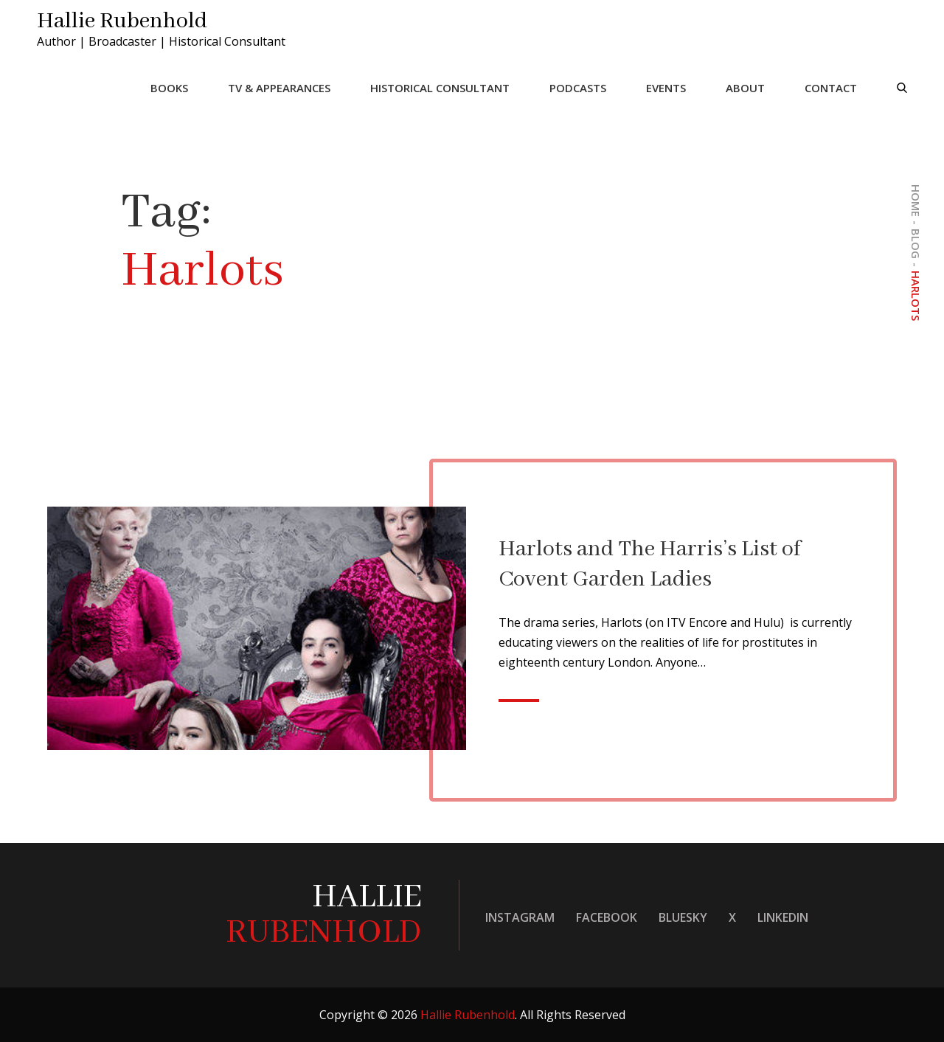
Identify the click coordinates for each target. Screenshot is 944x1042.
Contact (831, 87)
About (745, 87)
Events (666, 87)
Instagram (520, 917)
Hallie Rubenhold (122, 21)
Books (169, 87)
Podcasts (577, 87)
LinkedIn (782, 917)
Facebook (606, 917)
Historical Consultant (440, 87)
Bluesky (683, 917)
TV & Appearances (279, 87)
